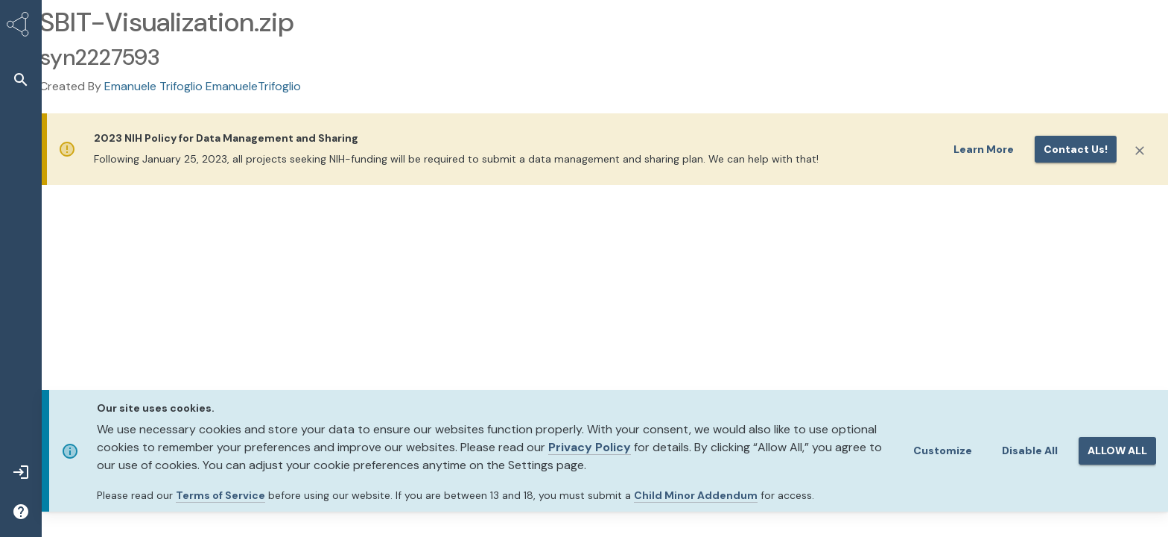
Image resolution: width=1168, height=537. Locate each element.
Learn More (983, 149)
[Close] (1140, 150)
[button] (21, 79)
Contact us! (1076, 149)
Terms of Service (220, 495)
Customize (942, 450)
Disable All (1030, 450)
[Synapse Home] (21, 27)
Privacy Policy (589, 447)
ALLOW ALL (1117, 450)
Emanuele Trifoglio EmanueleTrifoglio (202, 86)
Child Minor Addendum (696, 495)
